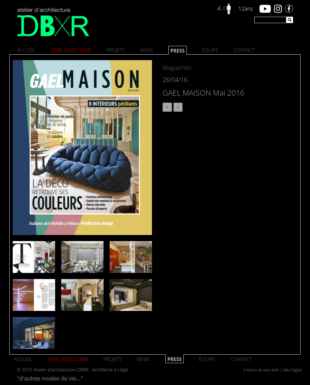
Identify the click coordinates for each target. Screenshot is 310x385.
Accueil (26, 50)
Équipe (210, 50)
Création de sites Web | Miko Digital (272, 370)
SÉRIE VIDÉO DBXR (71, 50)
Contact (244, 50)
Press (177, 50)
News (146, 50)
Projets (115, 50)
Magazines (177, 67)
